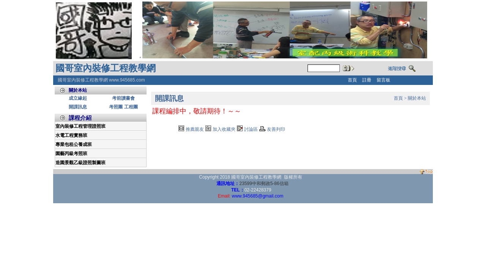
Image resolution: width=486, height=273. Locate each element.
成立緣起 (78, 98)
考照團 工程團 (123, 107)
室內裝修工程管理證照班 (80, 126)
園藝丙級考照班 (71, 153)
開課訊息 (78, 107)
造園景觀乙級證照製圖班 (80, 162)
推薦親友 (195, 129)
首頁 (398, 98)
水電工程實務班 (71, 135)
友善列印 (276, 129)
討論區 (251, 129)
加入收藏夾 (224, 129)
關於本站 (417, 98)
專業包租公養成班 (73, 144)
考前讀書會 (123, 98)
